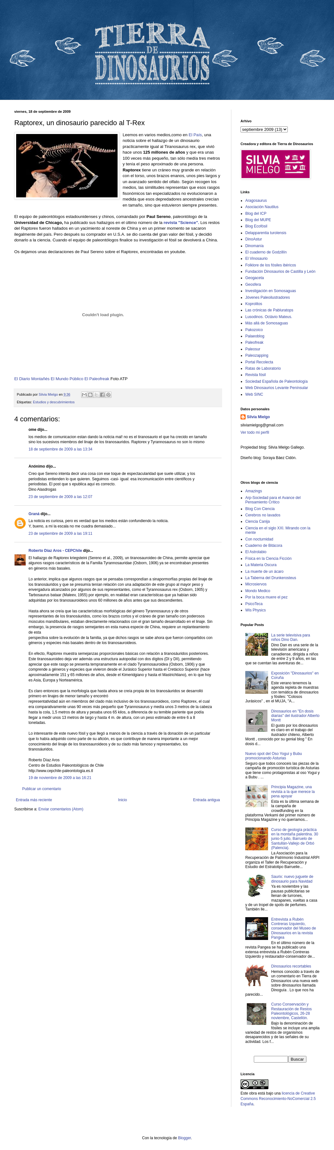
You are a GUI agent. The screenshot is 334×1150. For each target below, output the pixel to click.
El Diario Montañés (32, 378)
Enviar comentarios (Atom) (60, 809)
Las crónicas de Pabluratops (269, 310)
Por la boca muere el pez (266, 597)
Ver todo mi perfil (255, 432)
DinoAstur (253, 239)
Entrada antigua (206, 800)
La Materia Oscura (261, 565)
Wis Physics (255, 610)
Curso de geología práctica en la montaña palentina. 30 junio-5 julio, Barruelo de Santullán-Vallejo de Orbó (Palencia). (294, 838)
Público (76, 378)
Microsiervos (256, 584)
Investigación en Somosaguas (270, 291)
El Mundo (60, 378)
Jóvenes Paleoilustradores (267, 297)
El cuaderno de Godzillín (266, 252)
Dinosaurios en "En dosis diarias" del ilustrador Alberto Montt (295, 716)
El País (195, 134)
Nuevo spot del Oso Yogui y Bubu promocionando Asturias (273, 755)
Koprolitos (253, 304)
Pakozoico (254, 330)
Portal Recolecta (259, 362)
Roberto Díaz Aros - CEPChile (55, 550)
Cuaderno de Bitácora (263, 545)
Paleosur (252, 349)
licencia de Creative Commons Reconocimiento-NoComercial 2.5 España (278, 1098)
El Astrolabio (256, 552)
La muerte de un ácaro (264, 571)
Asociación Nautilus (262, 207)
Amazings (253, 491)
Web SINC (254, 394)
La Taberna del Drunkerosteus (270, 578)
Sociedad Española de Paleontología (276, 381)
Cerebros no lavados (262, 515)
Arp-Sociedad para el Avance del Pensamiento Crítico (273, 499)
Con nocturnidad (259, 539)
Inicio (122, 800)
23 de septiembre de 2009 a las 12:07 (60, 497)
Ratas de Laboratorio (263, 368)
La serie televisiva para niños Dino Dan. (290, 637)
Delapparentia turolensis (265, 233)
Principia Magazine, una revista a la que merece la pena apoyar (293, 791)
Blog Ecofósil (256, 226)
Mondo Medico (257, 591)
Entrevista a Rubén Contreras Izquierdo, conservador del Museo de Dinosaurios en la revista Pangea (293, 928)
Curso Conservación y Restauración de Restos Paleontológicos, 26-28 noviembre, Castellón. (291, 1011)
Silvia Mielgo (258, 417)
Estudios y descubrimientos (53, 402)
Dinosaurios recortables (291, 966)
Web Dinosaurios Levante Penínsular (276, 388)
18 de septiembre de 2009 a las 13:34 (60, 449)
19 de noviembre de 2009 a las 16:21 (60, 778)
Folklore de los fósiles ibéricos (270, 265)
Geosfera (253, 284)
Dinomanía (254, 246)
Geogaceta (254, 278)
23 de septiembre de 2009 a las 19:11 (60, 533)
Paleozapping (256, 355)
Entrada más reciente (34, 800)
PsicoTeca (254, 604)
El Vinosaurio (256, 258)
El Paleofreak (96, 378)
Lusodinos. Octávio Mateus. (268, 317)
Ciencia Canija (257, 521)
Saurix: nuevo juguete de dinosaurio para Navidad (292, 878)
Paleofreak (254, 342)
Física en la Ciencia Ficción (268, 558)
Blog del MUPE (258, 220)
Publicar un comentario (41, 789)
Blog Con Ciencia (260, 509)
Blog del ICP (256, 213)
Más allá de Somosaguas (266, 323)
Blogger (184, 1138)
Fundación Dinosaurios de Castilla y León (280, 271)
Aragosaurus (256, 200)
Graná (34, 514)
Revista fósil (255, 375)
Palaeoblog (254, 336)
